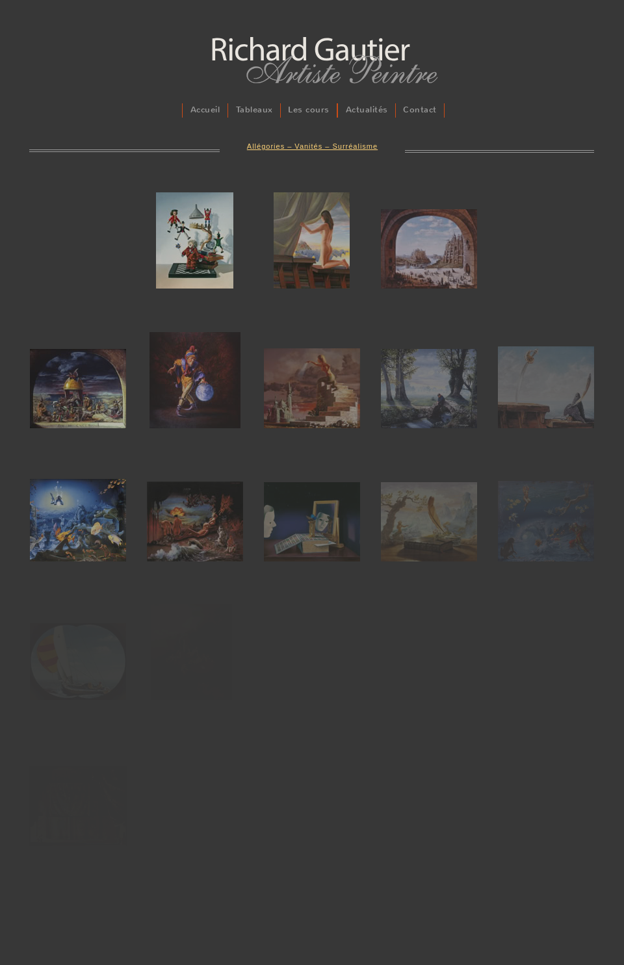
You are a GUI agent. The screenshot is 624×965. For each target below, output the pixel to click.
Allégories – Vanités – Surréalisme (312, 146)
